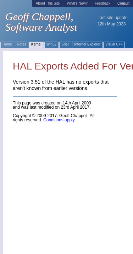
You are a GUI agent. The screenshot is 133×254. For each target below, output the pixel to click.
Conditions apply (58, 119)
